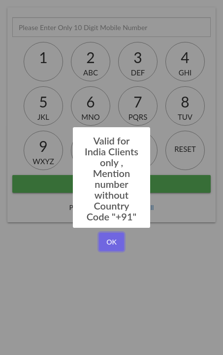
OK (111, 242)
